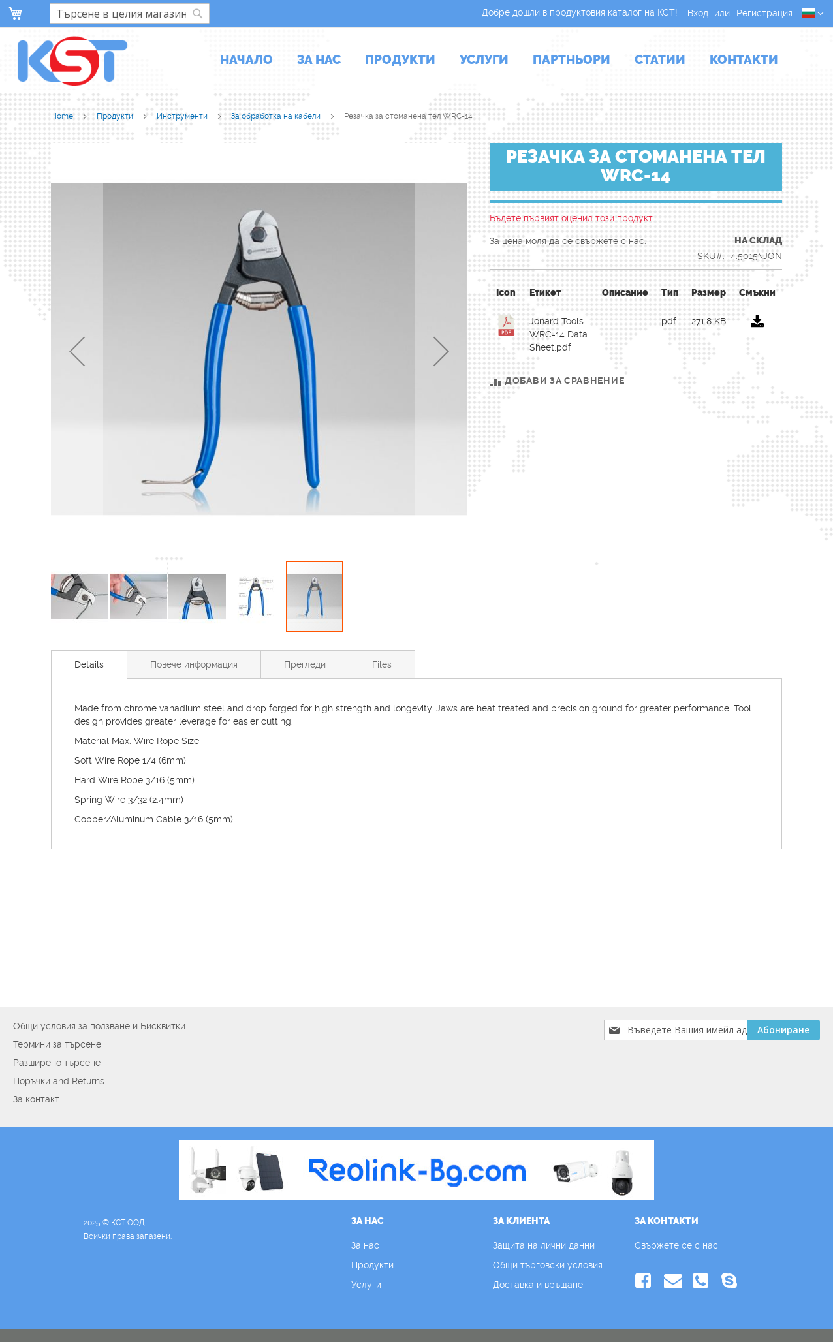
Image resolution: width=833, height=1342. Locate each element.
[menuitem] (246, 60)
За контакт (36, 1099)
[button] (813, 14)
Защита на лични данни (544, 1245)
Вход (697, 13)
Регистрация (764, 13)
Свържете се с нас (676, 1245)
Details (89, 664)
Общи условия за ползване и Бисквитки (99, 1026)
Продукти (116, 116)
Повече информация (194, 664)
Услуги (366, 1284)
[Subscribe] (783, 1030)
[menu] (499, 60)
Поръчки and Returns (58, 1081)
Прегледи (305, 664)
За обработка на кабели (276, 116)
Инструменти (183, 116)
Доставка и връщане (538, 1284)
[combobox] (130, 13)
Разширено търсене (57, 1062)
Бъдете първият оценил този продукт (571, 218)
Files (382, 664)
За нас (365, 1245)
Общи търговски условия (548, 1265)
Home (63, 116)
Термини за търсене (57, 1044)
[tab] (89, 664)
